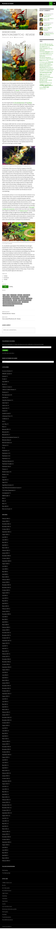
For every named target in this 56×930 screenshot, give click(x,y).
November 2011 (5, 807)
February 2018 (5, 627)
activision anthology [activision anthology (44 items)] (45, 51)
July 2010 (4, 847)
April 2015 (4, 706)
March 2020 (5, 576)
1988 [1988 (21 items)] (45, 44)
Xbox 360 (4, 506)
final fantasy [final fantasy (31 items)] (42, 56)
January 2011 (5, 834)
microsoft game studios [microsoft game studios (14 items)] (44, 62)
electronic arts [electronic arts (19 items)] (49, 54)
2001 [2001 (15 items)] (49, 44)
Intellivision (4, 418)
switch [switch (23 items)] (46, 78)
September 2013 (6, 754)
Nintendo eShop (6, 440)
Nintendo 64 (5, 432)
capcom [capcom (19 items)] (44, 54)
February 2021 (5, 550)
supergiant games (7, 300)
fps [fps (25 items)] (50, 57)
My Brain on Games (7, 3)
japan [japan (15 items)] (52, 58)
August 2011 (5, 815)
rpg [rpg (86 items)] (51, 72)
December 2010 (5, 836)
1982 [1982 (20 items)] (41, 44)
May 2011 (4, 823)
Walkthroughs (5, 495)
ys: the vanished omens (8, 305)
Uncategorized (5, 493)
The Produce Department (8, 490)
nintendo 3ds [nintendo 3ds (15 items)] (42, 63)
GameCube (4, 408)
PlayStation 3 (5, 455)
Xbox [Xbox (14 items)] (42, 87)
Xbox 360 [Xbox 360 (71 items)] (46, 87)
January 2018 (5, 630)
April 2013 (4, 767)
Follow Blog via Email (8, 341)
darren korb (27, 294)
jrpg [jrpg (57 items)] (41, 60)
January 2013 (5, 775)
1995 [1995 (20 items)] (47, 44)
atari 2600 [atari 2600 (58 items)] (45, 53)
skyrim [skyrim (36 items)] (48, 76)
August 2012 (5, 783)
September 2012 (6, 781)
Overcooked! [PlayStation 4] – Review (18, 317)
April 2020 (4, 574)
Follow (5, 350)
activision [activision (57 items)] (42, 50)
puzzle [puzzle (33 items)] (48, 70)
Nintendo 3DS (5, 429)
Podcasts (4, 469)
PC (3, 447)
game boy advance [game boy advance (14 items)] (43, 58)
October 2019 (5, 590)
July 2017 (4, 645)
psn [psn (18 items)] (46, 70)
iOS (3, 421)
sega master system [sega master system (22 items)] (46, 74)
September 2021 (6, 531)
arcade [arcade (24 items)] (41, 53)
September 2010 (6, 842)
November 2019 (5, 587)
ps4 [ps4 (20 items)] (44, 70)
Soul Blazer (29, 102)
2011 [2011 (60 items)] (43, 47)
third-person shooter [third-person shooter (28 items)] (44, 82)
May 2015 (4, 704)
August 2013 (5, 757)
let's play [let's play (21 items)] (47, 60)
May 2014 (4, 733)
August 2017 (5, 643)
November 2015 (5, 688)
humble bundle (14, 296)
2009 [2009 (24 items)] (52, 45)
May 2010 (4, 852)
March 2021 (5, 547)
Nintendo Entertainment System (9, 437)
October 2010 (5, 839)
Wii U (3, 501)
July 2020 (4, 566)
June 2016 (4, 675)
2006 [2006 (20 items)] (45, 45)
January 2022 (5, 521)
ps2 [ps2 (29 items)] (40, 70)
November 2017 (5, 635)
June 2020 (4, 569)
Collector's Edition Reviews (8, 389)
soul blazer (29, 298)
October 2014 (5, 722)
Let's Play (4, 424)
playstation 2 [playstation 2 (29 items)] (47, 66)
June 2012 (4, 789)
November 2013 (5, 749)
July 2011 (4, 818)
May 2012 (4, 791)
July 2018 (4, 616)
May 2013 (4, 765)
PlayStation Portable (7, 463)
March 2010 (5, 858)
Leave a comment (19, 37)
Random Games (5, 471)
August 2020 (5, 563)
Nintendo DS (5, 434)
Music (3, 426)
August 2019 (5, 592)
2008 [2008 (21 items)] (50, 45)
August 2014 (5, 725)
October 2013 (5, 752)
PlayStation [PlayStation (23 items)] (42, 66)
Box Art (4, 384)
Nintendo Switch (6, 32)
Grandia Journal (5, 413)
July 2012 (4, 786)
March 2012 (5, 797)
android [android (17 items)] (51, 51)
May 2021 (4, 542)
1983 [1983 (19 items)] (43, 44)
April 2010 (4, 855)
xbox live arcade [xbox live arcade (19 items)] (43, 88)
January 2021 (5, 553)
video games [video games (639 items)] (45, 85)
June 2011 (4, 820)
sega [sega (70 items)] (41, 74)
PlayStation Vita (6, 466)
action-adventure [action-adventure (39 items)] (44, 48)
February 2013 (5, 773)
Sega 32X (4, 479)
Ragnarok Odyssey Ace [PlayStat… (48, 29)
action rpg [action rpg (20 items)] (50, 48)
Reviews (14, 32)
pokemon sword (7, 298)
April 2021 (4, 545)
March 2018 (5, 624)
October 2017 (5, 637)
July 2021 (4, 537)
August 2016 (5, 669)
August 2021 (5, 534)
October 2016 (5, 664)
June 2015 (4, 701)
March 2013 (5, 770)
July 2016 (4, 672)
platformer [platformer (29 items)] (50, 64)
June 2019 (4, 598)
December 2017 (5, 632)
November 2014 (5, 720)
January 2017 (5, 656)
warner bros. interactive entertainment (12, 303)
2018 (8, 294)
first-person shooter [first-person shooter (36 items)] (44, 57)
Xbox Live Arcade (6, 508)
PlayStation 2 (5, 453)
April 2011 (4, 826)
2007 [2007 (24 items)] (47, 45)
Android (4, 376)
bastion (20, 294)
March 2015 (5, 709)
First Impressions (6, 394)
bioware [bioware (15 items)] (41, 54)
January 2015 (5, 714)
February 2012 (5, 799)
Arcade (3, 379)
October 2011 (5, 810)
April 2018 (4, 622)
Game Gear (4, 402)
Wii (3, 498)
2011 (4, 294)
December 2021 (5, 523)
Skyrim (17, 90)
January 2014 (5, 744)
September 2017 (6, 640)
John (12, 37)
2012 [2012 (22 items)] (46, 47)
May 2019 (4, 600)
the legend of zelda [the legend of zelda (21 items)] (43, 81)
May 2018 (4, 619)
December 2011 (5, 805)
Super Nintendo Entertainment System (11, 487)
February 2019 (5, 608)
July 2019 (4, 595)
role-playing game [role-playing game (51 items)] (44, 72)
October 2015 (5, 691)
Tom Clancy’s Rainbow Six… (47, 16)
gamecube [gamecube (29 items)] (48, 58)
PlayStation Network (7, 461)
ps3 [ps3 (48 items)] (42, 70)
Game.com (4, 405)
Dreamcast (4, 392)
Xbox (3, 503)
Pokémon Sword (23, 210)
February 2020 (5, 579)
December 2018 (5, 614)
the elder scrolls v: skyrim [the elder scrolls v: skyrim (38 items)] (46, 80)
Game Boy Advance (6, 400)
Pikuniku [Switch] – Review (18, 312)
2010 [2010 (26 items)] (41, 47)
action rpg (13, 294)
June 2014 (4, 730)
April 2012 (4, 794)
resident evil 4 (16, 298)
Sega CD (4, 482)
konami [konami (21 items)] (43, 60)
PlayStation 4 (5, 458)
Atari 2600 (4, 381)
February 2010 (5, 860)
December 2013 (5, 746)
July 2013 (4, 759)
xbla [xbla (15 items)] (40, 87)
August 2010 (5, 844)
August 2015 (5, 696)
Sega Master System (7, 485)
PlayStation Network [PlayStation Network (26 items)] (44, 69)
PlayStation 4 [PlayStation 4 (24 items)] (50, 67)
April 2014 (4, 736)
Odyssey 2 (4, 445)
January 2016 (5, 683)
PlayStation (4, 450)
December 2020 (5, 555)
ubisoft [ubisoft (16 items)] (50, 82)
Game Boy (4, 397)
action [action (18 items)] (48, 47)
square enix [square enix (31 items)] (42, 78)
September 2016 (6, 667)
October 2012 (5, 778)
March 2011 (5, 828)
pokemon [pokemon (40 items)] (51, 69)
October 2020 (5, 558)
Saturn (3, 477)
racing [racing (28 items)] (51, 70)
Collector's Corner (6, 387)
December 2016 (5, 659)
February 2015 (5, 712)
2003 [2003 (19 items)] (41, 45)
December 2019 (5, 584)
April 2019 (4, 603)
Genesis (4, 410)
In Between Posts (6, 416)
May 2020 (4, 571)
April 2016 (4, 677)
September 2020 (6, 561)
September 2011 (6, 813)
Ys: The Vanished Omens (18, 102)
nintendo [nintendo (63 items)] (50, 62)
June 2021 (4, 539)
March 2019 (5, 606)
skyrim (22, 298)
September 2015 (6, 693)
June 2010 (4, 850)
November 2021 (5, 526)
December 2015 (5, 685)
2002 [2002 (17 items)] (52, 44)
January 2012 (5, 802)
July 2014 (4, 728)
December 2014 (5, 717)
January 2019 (5, 611)
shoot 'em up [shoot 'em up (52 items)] (43, 76)
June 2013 (4, 762)
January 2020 (5, 582)
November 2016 (5, 661)
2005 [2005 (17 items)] (43, 45)
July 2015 (4, 698)
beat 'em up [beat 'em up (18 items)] (51, 53)
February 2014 (5, 741)
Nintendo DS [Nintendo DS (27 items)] (48, 63)
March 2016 (5, 680)
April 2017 (4, 648)
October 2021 (5, 529)
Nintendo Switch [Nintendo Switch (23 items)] (43, 64)
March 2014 (5, 738)
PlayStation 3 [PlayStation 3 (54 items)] (43, 67)
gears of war (6, 296)
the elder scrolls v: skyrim (25, 300)
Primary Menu (54, 3)
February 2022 (5, 518)
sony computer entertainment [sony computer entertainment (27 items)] (46, 77)
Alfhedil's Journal (6, 373)
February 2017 (5, 653)
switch (15, 300)
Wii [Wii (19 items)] (52, 85)
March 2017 (5, 651)
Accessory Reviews (6, 371)
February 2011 (5, 831)
